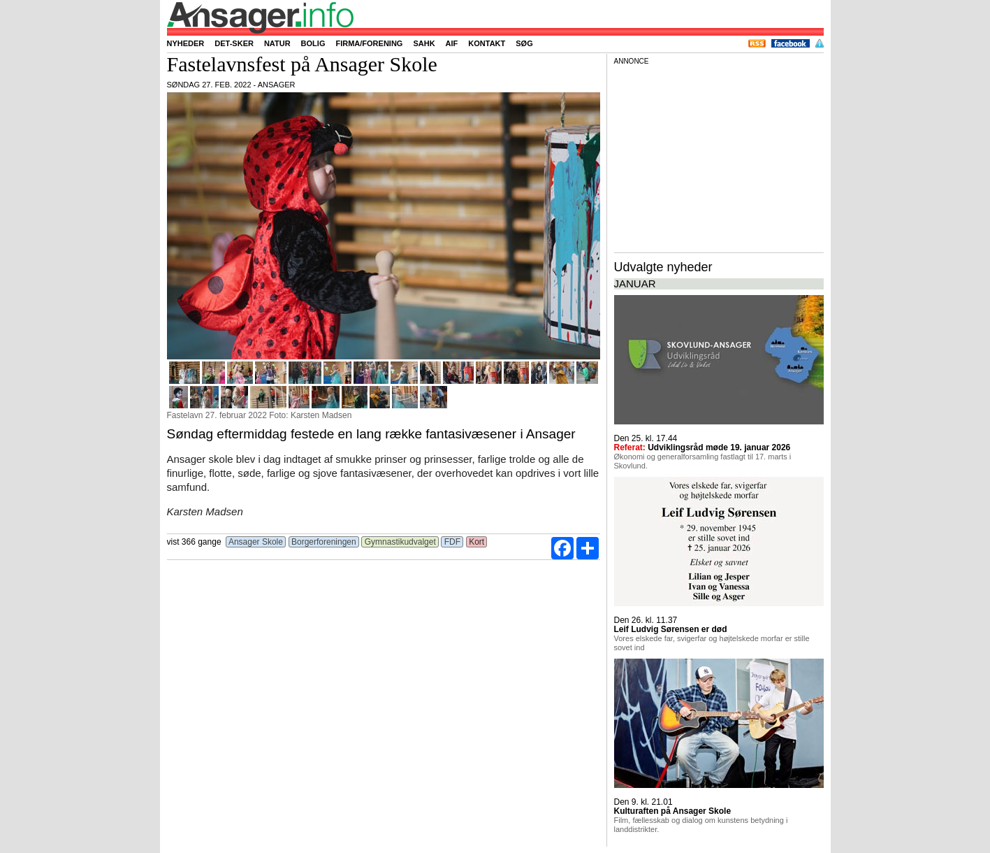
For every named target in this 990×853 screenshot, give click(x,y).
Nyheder (186, 43)
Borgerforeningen (323, 542)
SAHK (424, 43)
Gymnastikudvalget (400, 542)
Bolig (313, 43)
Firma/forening (368, 43)
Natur (277, 43)
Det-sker (234, 43)
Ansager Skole (255, 542)
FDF (452, 542)
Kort (477, 542)
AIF (452, 43)
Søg (524, 43)
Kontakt (486, 43)
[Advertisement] (719, 156)
